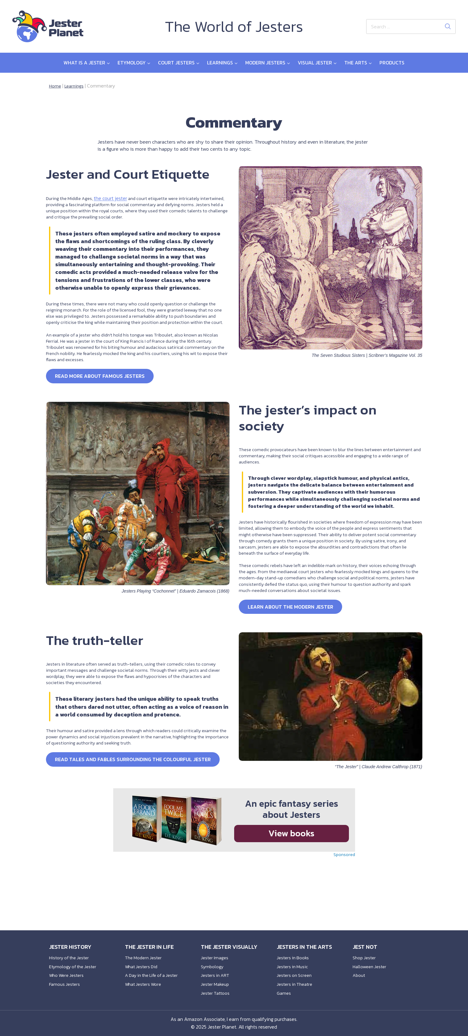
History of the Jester (71, 953)
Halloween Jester (371, 963)
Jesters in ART (216, 973)
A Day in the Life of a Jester (155, 973)
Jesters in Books (294, 953)
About (359, 973)
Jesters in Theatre (296, 982)
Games (284, 992)
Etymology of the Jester (75, 963)
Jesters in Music (293, 963)
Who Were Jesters (68, 973)
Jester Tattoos (216, 992)
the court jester (114, 214)
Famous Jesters (65, 982)
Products (391, 62)
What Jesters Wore (145, 982)
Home (55, 85)
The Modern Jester (145, 953)
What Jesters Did (143, 963)
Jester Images (215, 953)
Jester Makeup (216, 982)
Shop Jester (365, 953)
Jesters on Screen (296, 973)
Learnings (75, 85)
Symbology (213, 963)
